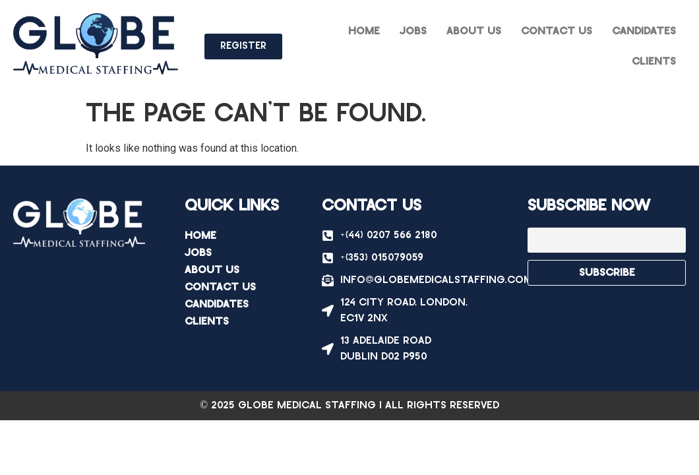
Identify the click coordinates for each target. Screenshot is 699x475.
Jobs (413, 31)
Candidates (644, 31)
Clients (654, 62)
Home (364, 31)
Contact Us (556, 31)
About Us (473, 31)
